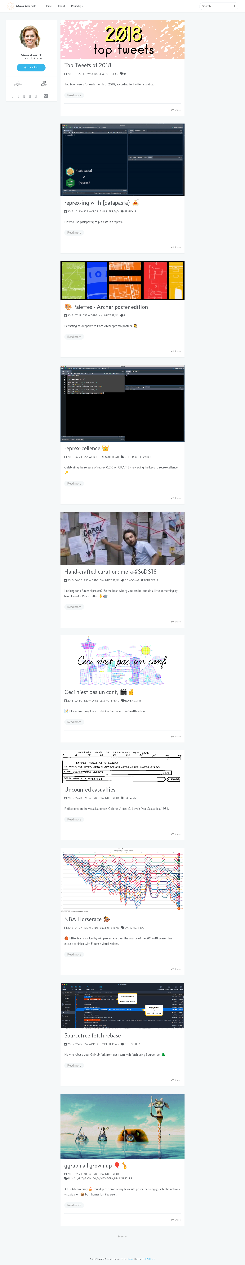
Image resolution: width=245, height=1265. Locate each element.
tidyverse (145, 457)
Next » (122, 1236)
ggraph (111, 1178)
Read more (74, 95)
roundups (125, 1178)
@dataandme (31, 67)
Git (127, 1044)
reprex (129, 211)
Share (176, 109)
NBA (141, 927)
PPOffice (150, 1259)
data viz (131, 798)
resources (148, 580)
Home (48, 6)
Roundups (77, 6)
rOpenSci (131, 700)
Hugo (130, 1259)
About (61, 6)
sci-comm (132, 580)
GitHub (135, 1044)
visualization (81, 1178)
